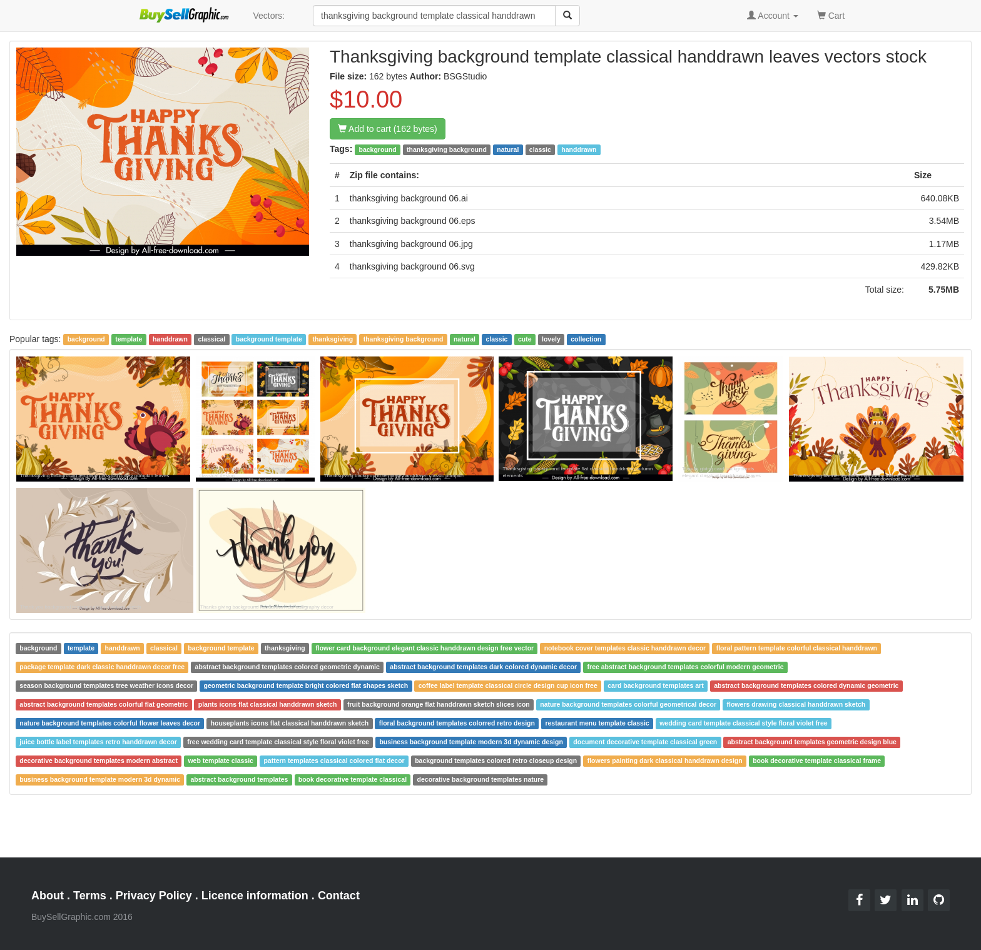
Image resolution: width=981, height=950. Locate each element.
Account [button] (772, 16)
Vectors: (269, 16)
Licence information (254, 895)
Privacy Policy (154, 895)
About (47, 895)
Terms (89, 895)
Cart (831, 15)
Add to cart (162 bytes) (387, 129)
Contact (339, 895)
